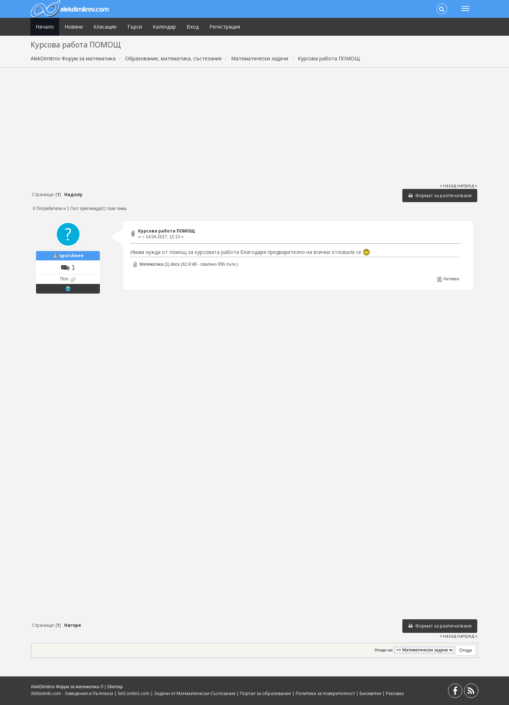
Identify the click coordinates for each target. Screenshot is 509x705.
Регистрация (224, 26)
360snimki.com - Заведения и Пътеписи (72, 693)
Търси (134, 26)
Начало (45, 26)
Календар (164, 26)
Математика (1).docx (156, 264)
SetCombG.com (133, 693)
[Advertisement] (254, 125)
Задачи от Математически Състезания (194, 693)
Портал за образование (265, 693)
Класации (104, 26)
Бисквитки (370, 693)
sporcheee (71, 255)
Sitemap (115, 686)
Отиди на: (384, 650)
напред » (467, 185)
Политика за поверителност (325, 693)
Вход (193, 26)
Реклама (395, 693)
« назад (447, 185)
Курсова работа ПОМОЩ (166, 231)
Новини (74, 26)
